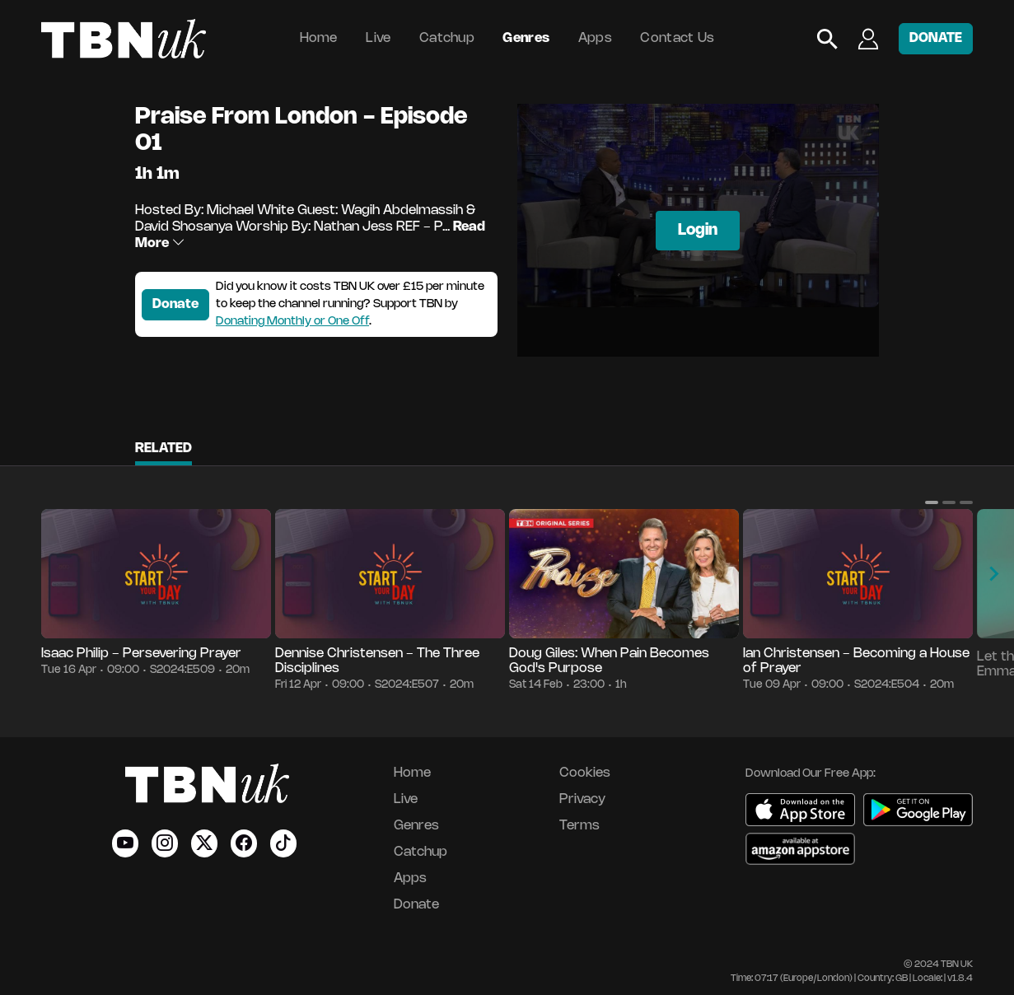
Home (319, 38)
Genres (525, 38)
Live (378, 38)
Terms (579, 826)
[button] (931, 502)
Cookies (584, 773)
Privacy (582, 799)
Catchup (446, 38)
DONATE (935, 38)
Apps (595, 38)
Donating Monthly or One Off (292, 321)
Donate (175, 304)
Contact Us (677, 38)
